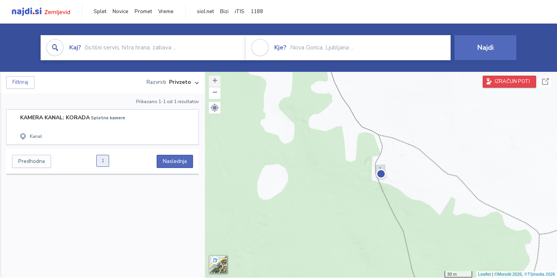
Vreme (166, 11)
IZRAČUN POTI (512, 81)
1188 (257, 11)
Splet (100, 11)
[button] (214, 108)
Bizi (224, 11)
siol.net (205, 11)
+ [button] (214, 81)
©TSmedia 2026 (539, 274)
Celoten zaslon (545, 82)
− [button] (214, 93)
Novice (120, 11)
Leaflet (484, 274)
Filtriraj (20, 82)
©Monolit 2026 (508, 274)
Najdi (485, 47)
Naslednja (175, 161)
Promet (143, 11)
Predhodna (31, 161)
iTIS (239, 11)
